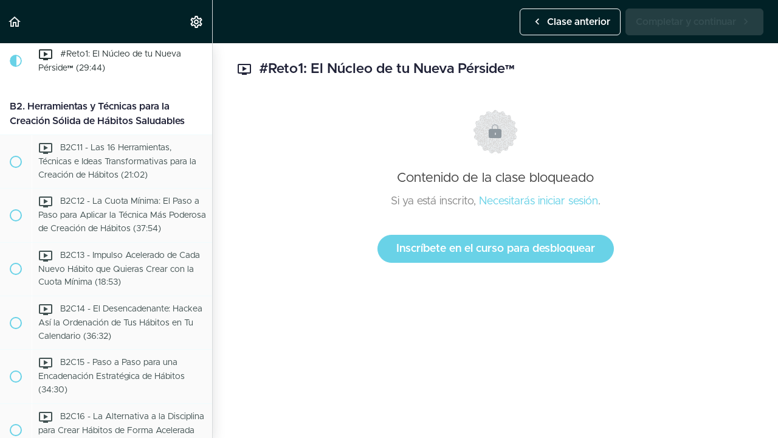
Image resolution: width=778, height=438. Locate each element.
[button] (15, 21)
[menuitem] (197, 21)
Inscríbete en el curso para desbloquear (495, 248)
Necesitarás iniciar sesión (538, 201)
